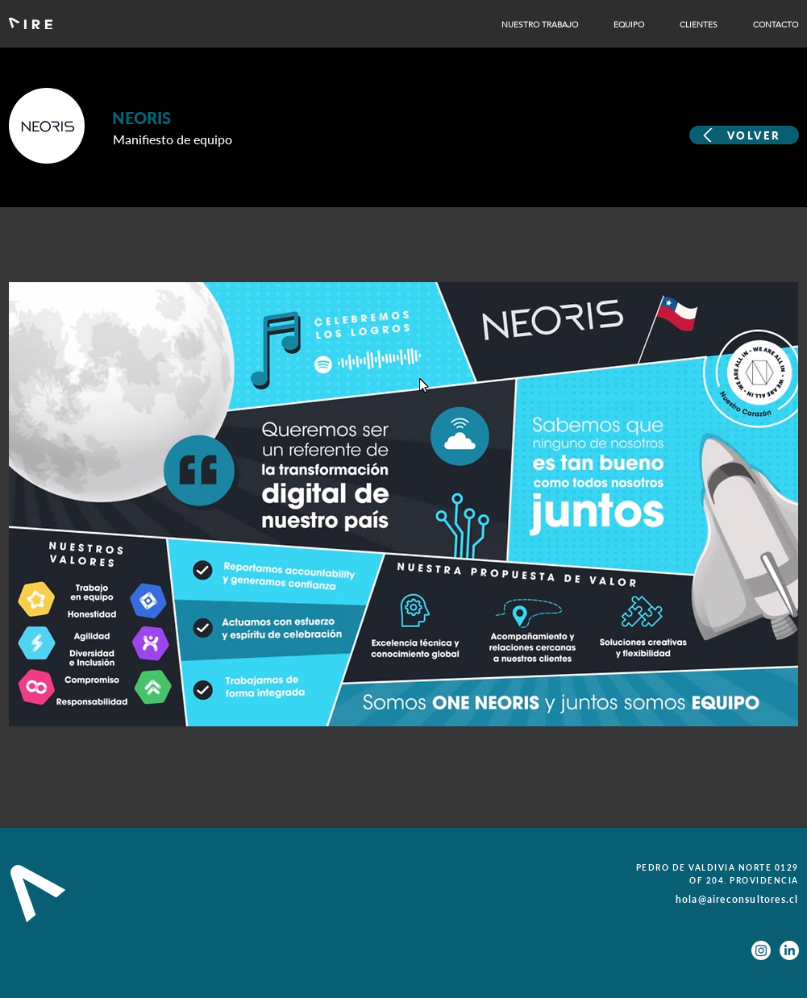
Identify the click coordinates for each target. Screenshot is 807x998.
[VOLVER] (744, 135)
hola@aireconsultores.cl (737, 899)
